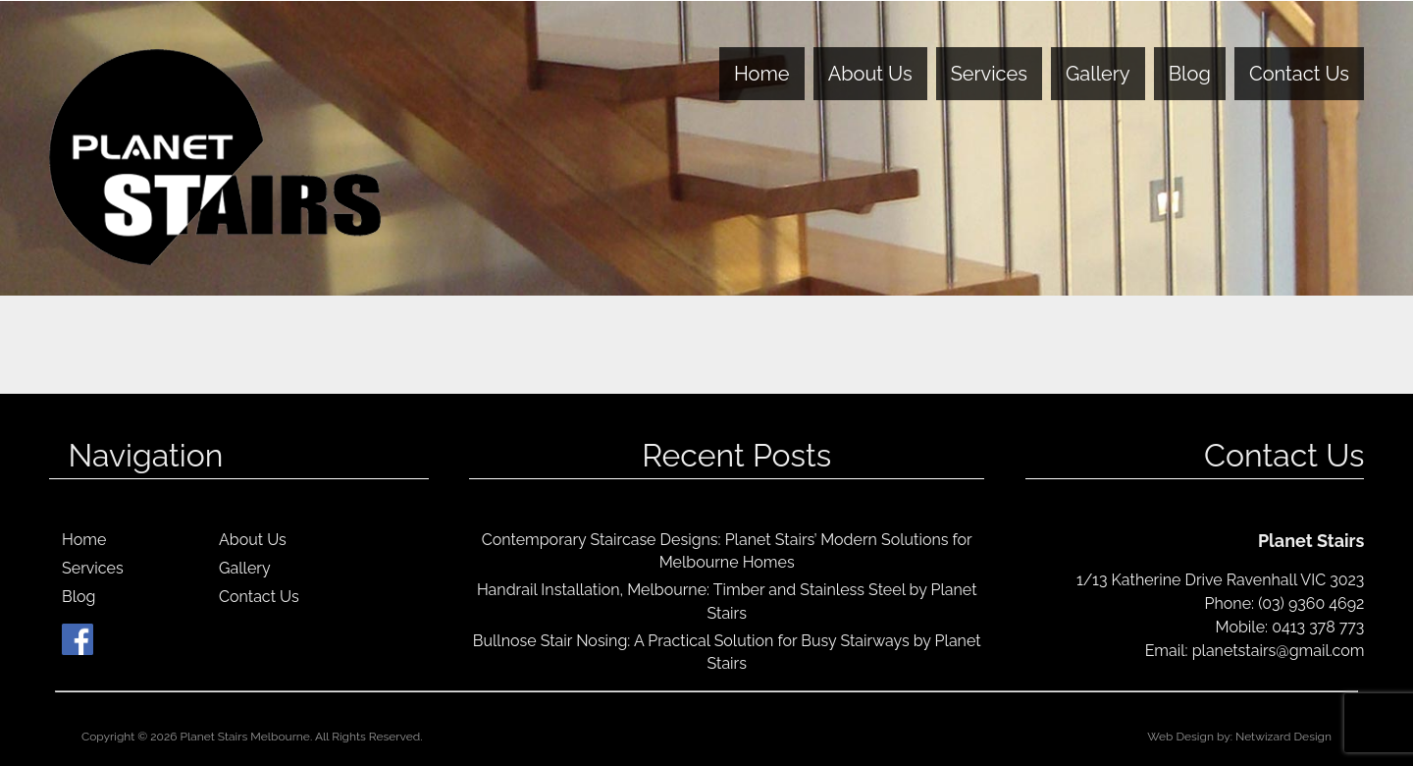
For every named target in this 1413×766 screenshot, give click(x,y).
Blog (1190, 73)
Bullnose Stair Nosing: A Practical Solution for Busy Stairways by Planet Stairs (727, 652)
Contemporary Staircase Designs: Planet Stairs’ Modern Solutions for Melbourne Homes (727, 551)
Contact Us (1299, 73)
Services (989, 73)
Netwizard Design (1283, 736)
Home (762, 73)
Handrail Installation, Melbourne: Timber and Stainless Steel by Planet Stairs (727, 601)
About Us (870, 73)
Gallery (1098, 73)
